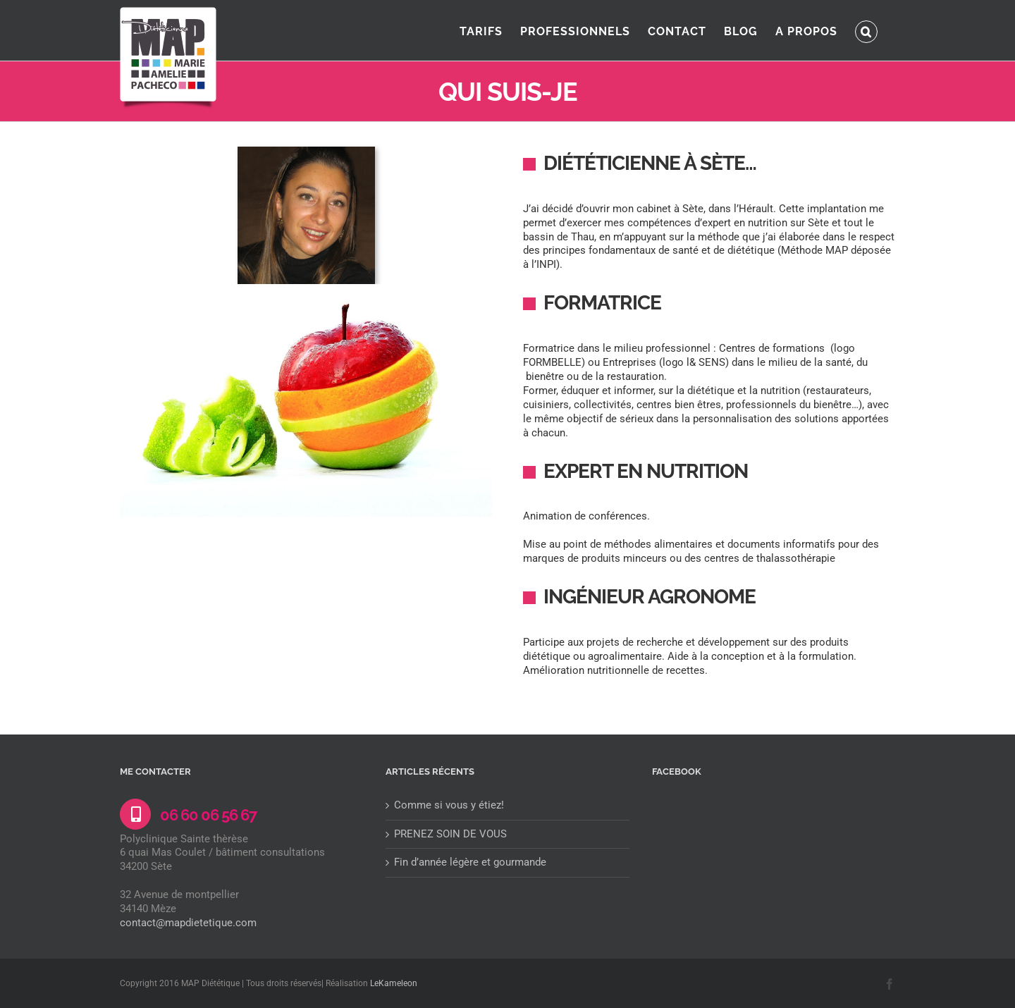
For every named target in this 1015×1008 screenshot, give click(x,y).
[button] (866, 30)
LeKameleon (393, 983)
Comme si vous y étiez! (449, 805)
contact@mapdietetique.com (188, 922)
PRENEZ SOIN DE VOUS (450, 834)
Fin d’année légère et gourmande (470, 862)
